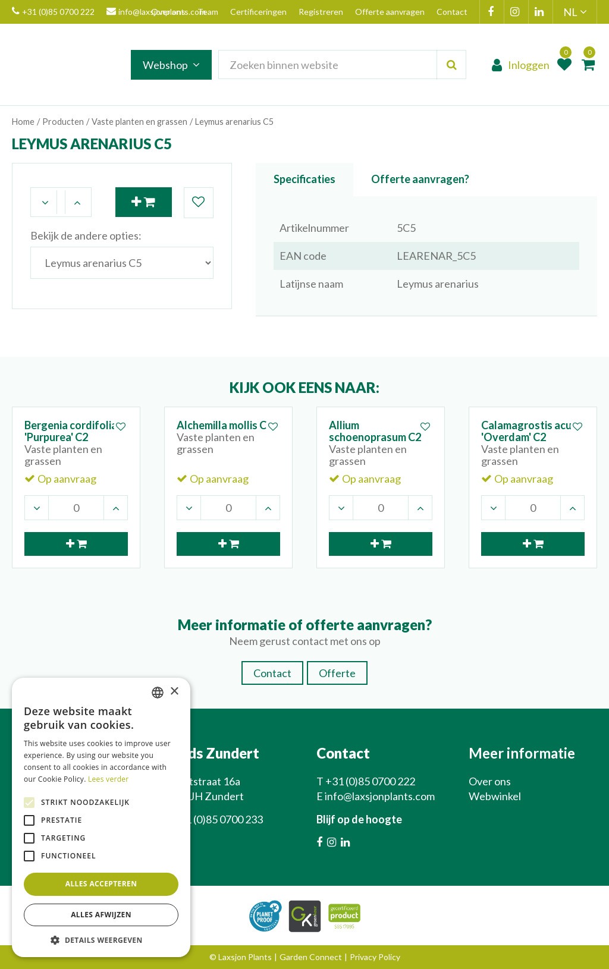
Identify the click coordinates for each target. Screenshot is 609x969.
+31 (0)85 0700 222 (53, 12)
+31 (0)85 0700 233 (218, 819)
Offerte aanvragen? (420, 178)
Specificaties (304, 178)
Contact (272, 672)
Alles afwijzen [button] (101, 915)
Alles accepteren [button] (101, 884)
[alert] (101, 818)
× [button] (173, 691)
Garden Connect (311, 957)
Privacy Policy (375, 957)
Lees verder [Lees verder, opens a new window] (108, 779)
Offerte (337, 672)
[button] (101, 939)
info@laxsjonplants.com (380, 796)
